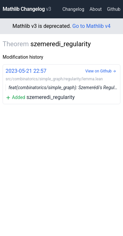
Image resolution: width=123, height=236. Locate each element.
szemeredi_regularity (63, 83)
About (96, 9)
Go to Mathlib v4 (91, 26)
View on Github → (100, 71)
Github (113, 9)
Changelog (73, 9)
